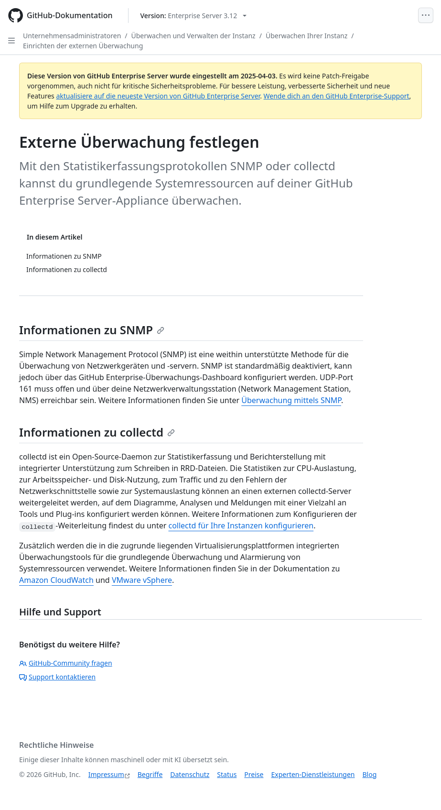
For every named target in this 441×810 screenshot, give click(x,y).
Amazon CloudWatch (56, 580)
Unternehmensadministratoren (72, 35)
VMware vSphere (142, 580)
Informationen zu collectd (97, 432)
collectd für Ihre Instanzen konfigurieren (240, 525)
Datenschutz (189, 774)
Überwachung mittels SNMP (291, 400)
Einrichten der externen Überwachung (83, 45)
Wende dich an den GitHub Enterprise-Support (336, 95)
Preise (253, 774)
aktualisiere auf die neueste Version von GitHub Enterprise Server (158, 95)
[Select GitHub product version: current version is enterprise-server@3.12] (193, 15)
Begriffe (150, 774)
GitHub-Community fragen (65, 663)
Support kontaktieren (57, 676)
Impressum (106, 774)
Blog (370, 774)
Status (227, 774)
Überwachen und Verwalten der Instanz (193, 35)
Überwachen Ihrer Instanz (306, 35)
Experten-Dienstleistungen (313, 774)
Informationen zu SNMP (91, 330)
